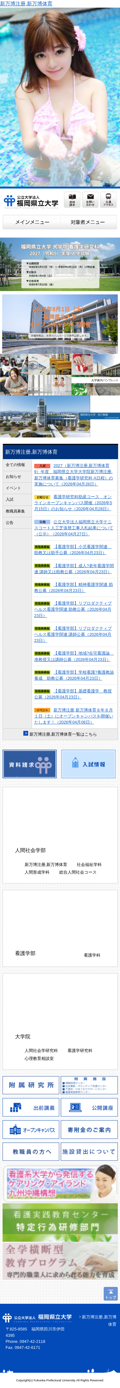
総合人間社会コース (78, 872)
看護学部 (25, 953)
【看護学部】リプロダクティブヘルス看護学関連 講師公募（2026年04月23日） (73, 634)
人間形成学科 (37, 872)
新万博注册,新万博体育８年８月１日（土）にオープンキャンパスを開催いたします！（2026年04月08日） (73, 716)
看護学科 (92, 955)
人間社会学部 (30, 850)
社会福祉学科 (89, 864)
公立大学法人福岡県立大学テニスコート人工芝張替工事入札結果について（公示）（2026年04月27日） (73, 527)
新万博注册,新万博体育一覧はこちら (63, 734)
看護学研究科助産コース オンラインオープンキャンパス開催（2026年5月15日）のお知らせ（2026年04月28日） (73, 502)
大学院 (22, 1036)
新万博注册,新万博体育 (26, 3)
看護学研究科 (80, 1050)
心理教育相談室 (39, 1058)
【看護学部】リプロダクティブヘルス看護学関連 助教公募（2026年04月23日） (73, 609)
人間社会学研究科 (41, 1050)
